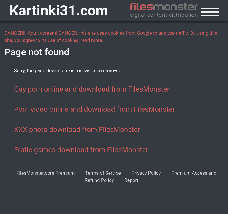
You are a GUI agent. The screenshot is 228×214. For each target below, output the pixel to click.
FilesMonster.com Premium (45, 173)
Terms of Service (103, 173)
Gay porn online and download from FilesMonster (92, 89)
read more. (91, 40)
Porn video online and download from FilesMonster (94, 109)
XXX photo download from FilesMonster (77, 129)
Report (131, 180)
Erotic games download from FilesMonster (81, 150)
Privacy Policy (146, 173)
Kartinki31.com (59, 10)
